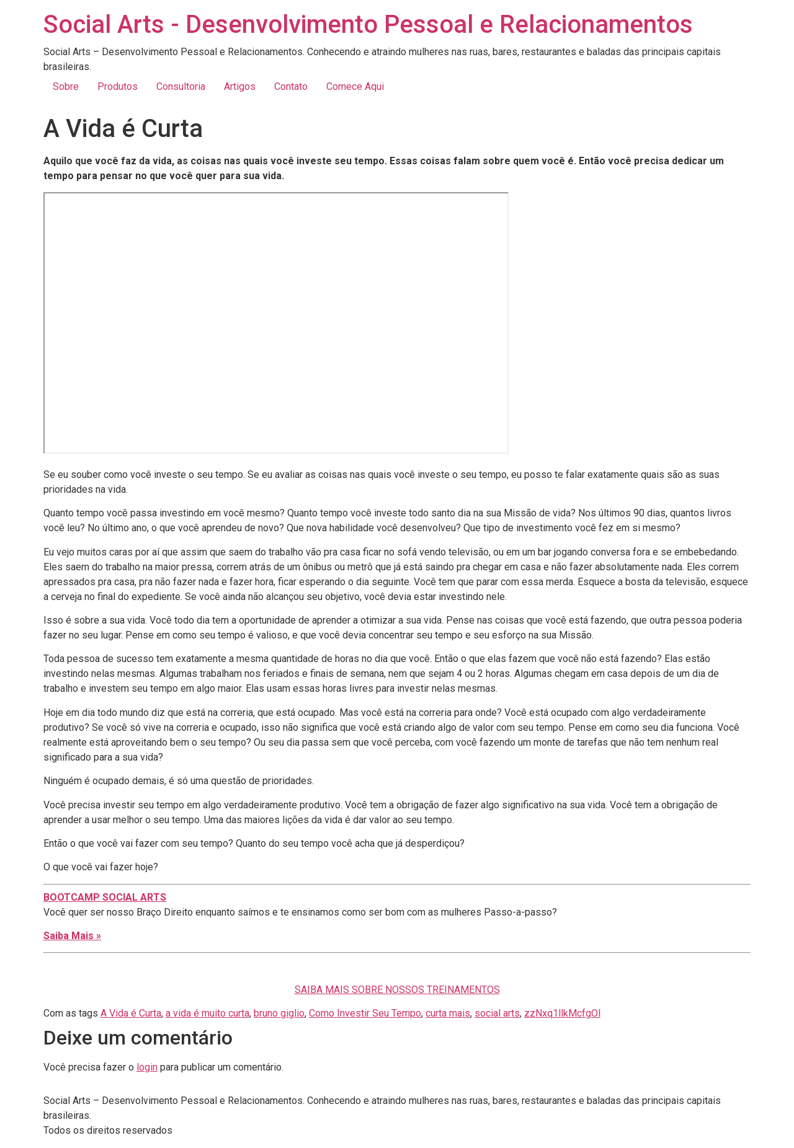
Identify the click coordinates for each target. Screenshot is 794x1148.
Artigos (240, 86)
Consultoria (180, 86)
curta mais (448, 1013)
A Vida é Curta (130, 1013)
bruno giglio (279, 1013)
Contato (291, 86)
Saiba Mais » (72, 936)
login (147, 1067)
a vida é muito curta (207, 1013)
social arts (497, 1013)
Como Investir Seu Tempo (365, 1013)
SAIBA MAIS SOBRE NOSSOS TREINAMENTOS (397, 990)
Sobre (66, 86)
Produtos (117, 86)
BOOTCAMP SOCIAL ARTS (104, 897)
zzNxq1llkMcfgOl (562, 1013)
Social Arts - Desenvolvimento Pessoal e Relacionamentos (368, 24)
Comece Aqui (355, 86)
